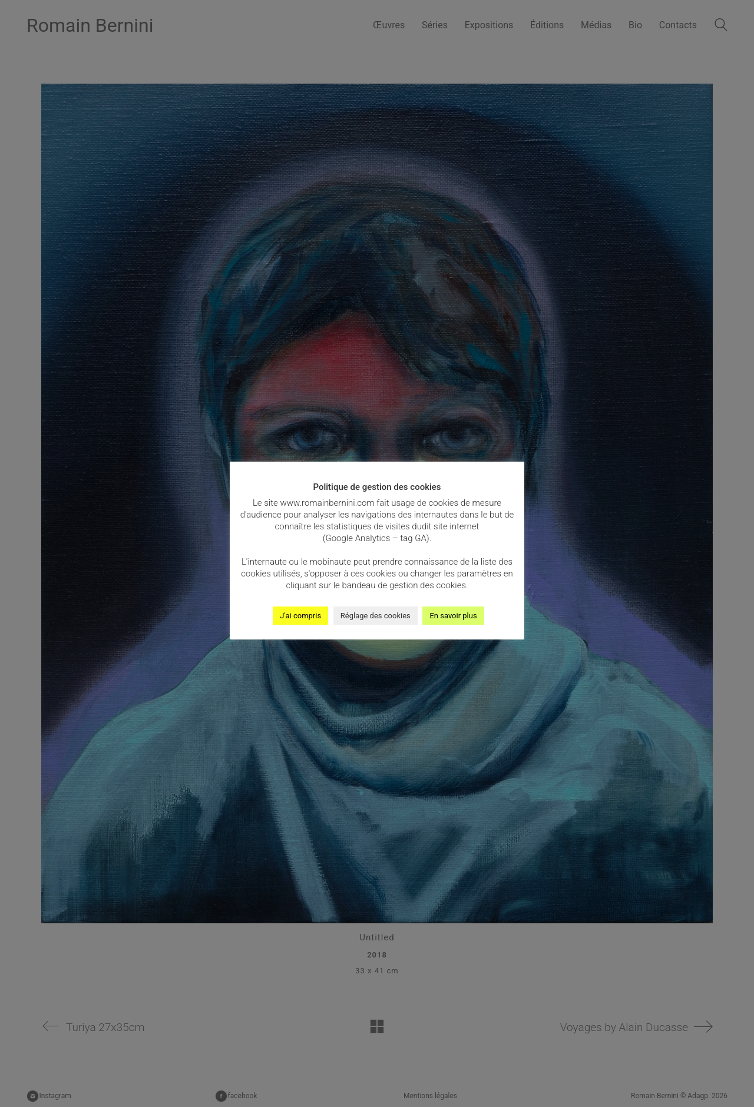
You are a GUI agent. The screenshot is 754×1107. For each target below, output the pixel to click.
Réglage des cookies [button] (375, 615)
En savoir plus (453, 615)
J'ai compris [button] (300, 615)
